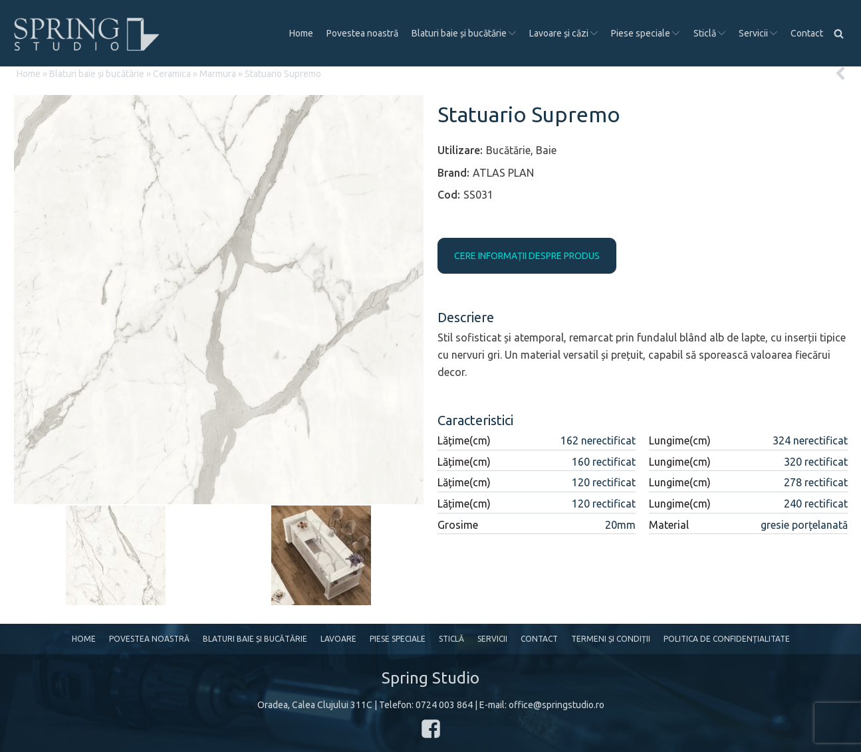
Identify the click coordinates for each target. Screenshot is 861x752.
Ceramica (172, 73)
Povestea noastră (362, 33)
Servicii (758, 33)
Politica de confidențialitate (727, 638)
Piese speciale (645, 33)
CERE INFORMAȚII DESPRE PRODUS (527, 255)
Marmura (217, 73)
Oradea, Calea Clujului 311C (314, 705)
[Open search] (839, 33)
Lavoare (338, 638)
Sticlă (709, 33)
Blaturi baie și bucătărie (464, 33)
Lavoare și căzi (563, 33)
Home (301, 33)
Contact (807, 33)
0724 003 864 (444, 705)
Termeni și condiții (610, 638)
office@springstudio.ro (556, 705)
